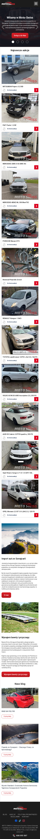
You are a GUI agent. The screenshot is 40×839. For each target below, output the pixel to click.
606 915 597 (21, 836)
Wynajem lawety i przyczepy (15, 674)
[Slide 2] (22, 42)
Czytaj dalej (7, 716)
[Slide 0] (13, 42)
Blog (5, 814)
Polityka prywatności (27, 814)
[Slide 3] (27, 42)
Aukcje (12, 814)
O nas (6, 595)
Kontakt (25, 817)
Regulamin (15, 817)
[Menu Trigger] (36, 4)
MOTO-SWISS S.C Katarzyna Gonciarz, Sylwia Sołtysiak (20, 825)
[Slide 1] (17, 42)
